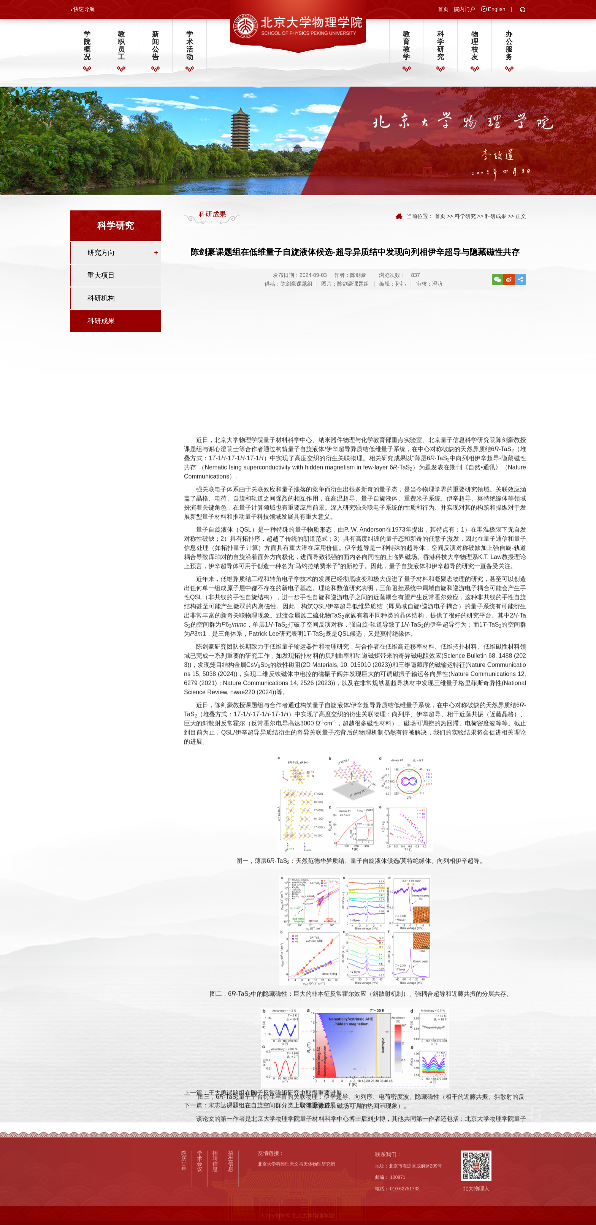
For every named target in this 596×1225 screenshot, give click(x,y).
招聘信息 (215, 1212)
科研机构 (101, 305)
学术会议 (199, 1212)
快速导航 (84, 10)
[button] (523, 11)
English (497, 10)
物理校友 (474, 49)
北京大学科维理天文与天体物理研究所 (296, 1215)
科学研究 (440, 49)
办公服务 (509, 49)
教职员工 (121, 49)
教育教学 (406, 49)
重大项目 (101, 282)
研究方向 (101, 260)
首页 (443, 10)
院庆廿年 (184, 1212)
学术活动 (189, 49)
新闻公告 (155, 49)
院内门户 (464, 10)
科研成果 (101, 328)
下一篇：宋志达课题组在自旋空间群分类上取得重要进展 (260, 1119)
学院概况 (87, 49)
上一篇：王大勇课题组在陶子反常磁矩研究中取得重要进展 (263, 1107)
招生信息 (230, 1212)
